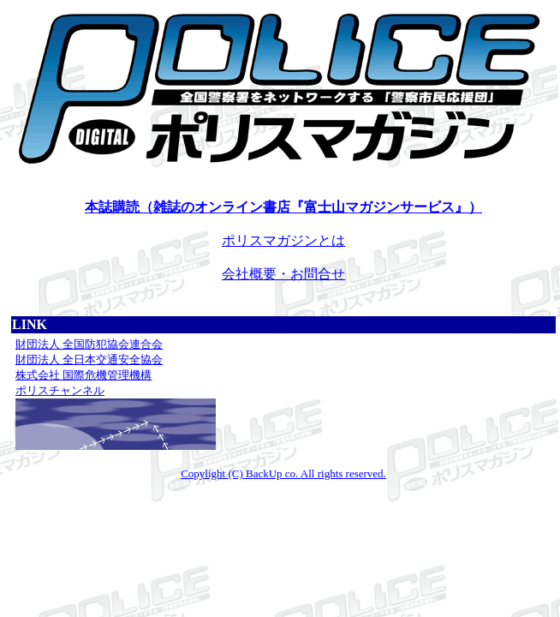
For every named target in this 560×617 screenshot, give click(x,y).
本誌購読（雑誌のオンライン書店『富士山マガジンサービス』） (283, 207)
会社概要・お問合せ (283, 274)
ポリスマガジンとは (283, 240)
